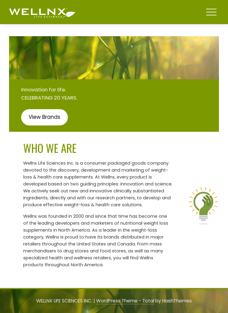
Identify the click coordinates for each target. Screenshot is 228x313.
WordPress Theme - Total (125, 301)
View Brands (44, 117)
